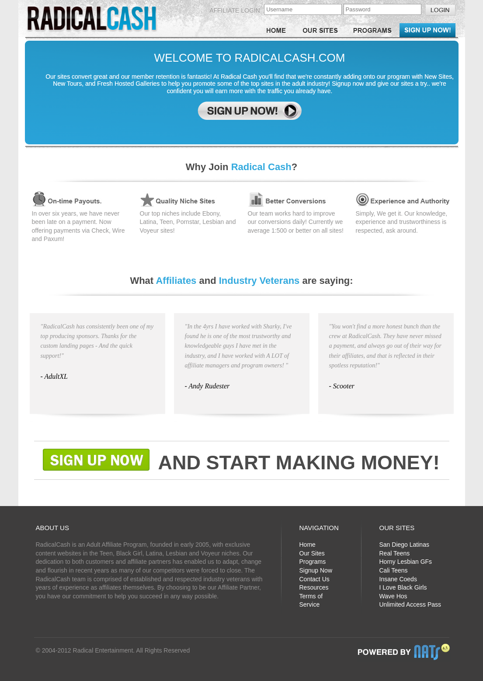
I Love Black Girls (403, 587)
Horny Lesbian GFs (405, 561)
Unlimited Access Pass (410, 604)
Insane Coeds (398, 579)
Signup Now (316, 570)
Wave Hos (393, 596)
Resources (314, 587)
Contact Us (314, 579)
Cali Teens (393, 570)
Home (307, 544)
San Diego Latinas (404, 544)
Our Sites (312, 553)
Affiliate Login (234, 10)
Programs (312, 561)
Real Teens (394, 553)
